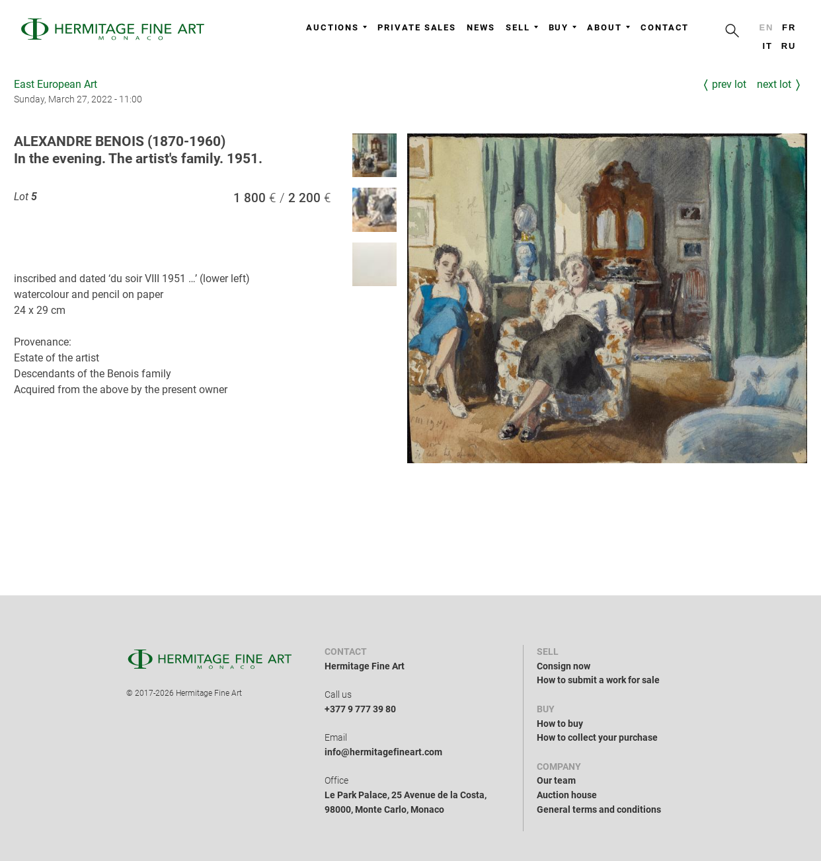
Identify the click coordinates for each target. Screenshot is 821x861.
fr (789, 27)
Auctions (336, 27)
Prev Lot (729, 84)
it (767, 46)
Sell (522, 27)
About (608, 27)
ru (789, 46)
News (481, 27)
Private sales (416, 27)
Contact (665, 27)
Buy (563, 27)
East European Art (55, 84)
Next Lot (774, 84)
